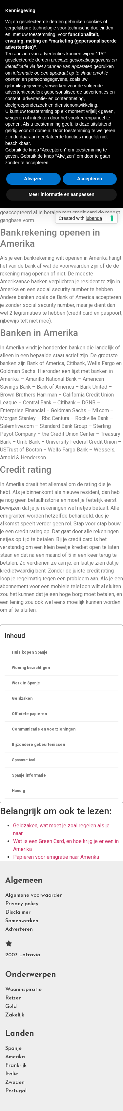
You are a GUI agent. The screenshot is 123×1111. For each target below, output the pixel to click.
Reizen (13, 998)
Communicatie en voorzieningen (43, 729)
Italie (11, 1074)
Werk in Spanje (26, 683)
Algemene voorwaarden (34, 895)
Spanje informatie (29, 775)
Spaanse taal (23, 760)
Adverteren (19, 929)
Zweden (15, 1082)
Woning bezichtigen (31, 667)
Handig (18, 790)
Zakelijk (14, 1015)
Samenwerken (21, 921)
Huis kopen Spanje (30, 652)
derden (42, 59)
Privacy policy (21, 904)
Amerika (15, 1057)
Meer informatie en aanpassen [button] (61, 194)
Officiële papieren (29, 714)
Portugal (16, 1091)
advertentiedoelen (23, 92)
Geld (11, 1006)
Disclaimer (18, 912)
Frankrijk (16, 1065)
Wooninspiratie (23, 989)
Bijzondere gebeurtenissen (38, 744)
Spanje (13, 1048)
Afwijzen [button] (33, 178)
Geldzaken (22, 698)
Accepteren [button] (89, 178)
